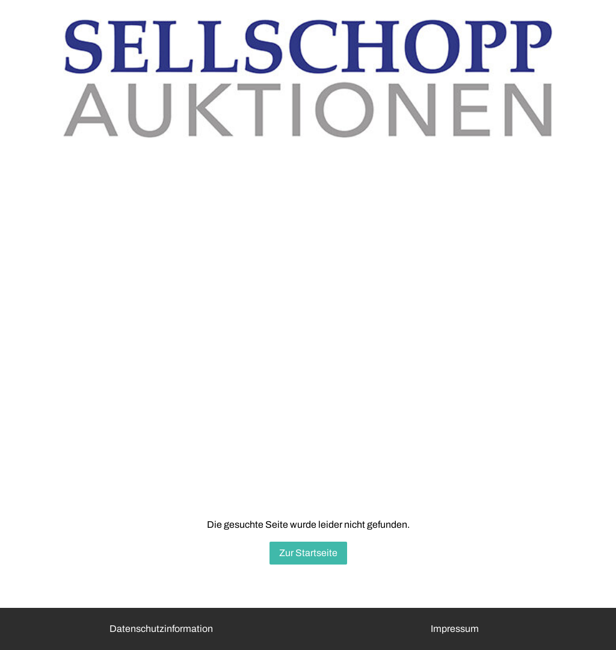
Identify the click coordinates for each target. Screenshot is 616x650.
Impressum (455, 629)
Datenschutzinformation (161, 629)
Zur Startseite (308, 553)
